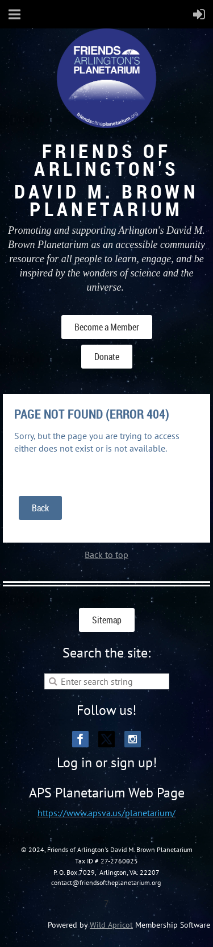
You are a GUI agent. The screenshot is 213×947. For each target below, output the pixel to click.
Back (40, 508)
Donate (106, 356)
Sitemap (107, 620)
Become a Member (106, 327)
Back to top (106, 554)
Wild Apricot (111, 925)
